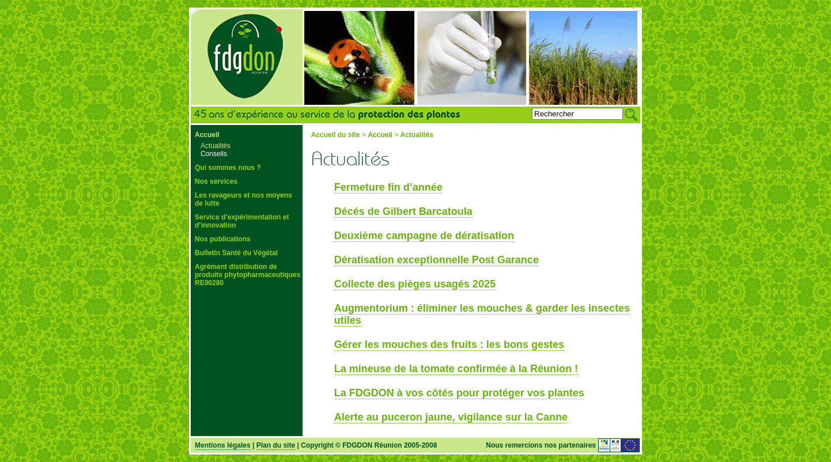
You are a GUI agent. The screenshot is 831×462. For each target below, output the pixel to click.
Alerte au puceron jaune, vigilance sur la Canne (451, 417)
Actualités (216, 146)
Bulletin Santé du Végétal (236, 253)
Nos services (216, 181)
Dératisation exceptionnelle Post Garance (436, 260)
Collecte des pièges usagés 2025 (415, 284)
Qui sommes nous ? (228, 168)
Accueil (207, 135)
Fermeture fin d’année (388, 187)
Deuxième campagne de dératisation (424, 235)
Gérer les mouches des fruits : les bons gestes (449, 344)
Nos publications (223, 239)
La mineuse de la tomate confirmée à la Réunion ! (456, 368)
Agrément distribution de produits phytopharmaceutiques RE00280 (247, 275)
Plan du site (275, 445)
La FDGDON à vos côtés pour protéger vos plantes (459, 393)
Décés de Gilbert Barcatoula (403, 211)
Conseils (214, 154)
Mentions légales (223, 445)
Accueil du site (335, 135)
